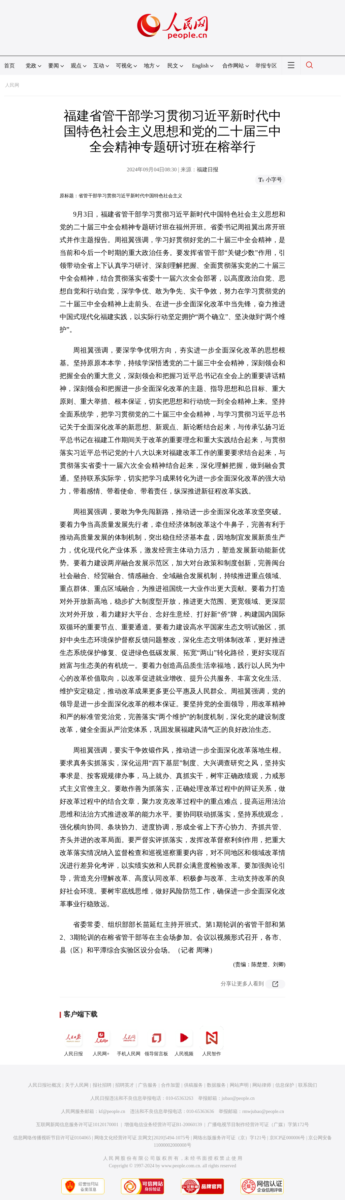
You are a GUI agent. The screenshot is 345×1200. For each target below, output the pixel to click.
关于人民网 (77, 1085)
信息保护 (284, 1085)
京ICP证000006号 (287, 1137)
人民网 (12, 85)
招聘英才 (124, 1085)
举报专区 (266, 65)
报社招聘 (102, 1085)
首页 (9, 65)
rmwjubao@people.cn (263, 1111)
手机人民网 (128, 1041)
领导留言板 (156, 1041)
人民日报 (73, 1041)
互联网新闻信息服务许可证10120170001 (77, 1124)
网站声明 (239, 1085)
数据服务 (216, 1085)
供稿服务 (193, 1085)
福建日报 (207, 169)
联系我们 (307, 1085)
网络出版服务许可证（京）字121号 (229, 1137)
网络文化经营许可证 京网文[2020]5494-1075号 (142, 1137)
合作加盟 (170, 1085)
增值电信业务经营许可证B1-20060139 (163, 1124)
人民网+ (101, 1041)
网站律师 (261, 1085)
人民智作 (211, 1041)
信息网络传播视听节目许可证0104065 (52, 1137)
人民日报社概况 (44, 1085)
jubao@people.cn (238, 1098)
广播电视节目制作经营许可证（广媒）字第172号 (258, 1124)
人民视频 (184, 1041)
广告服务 (147, 1085)
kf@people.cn (112, 1111)
